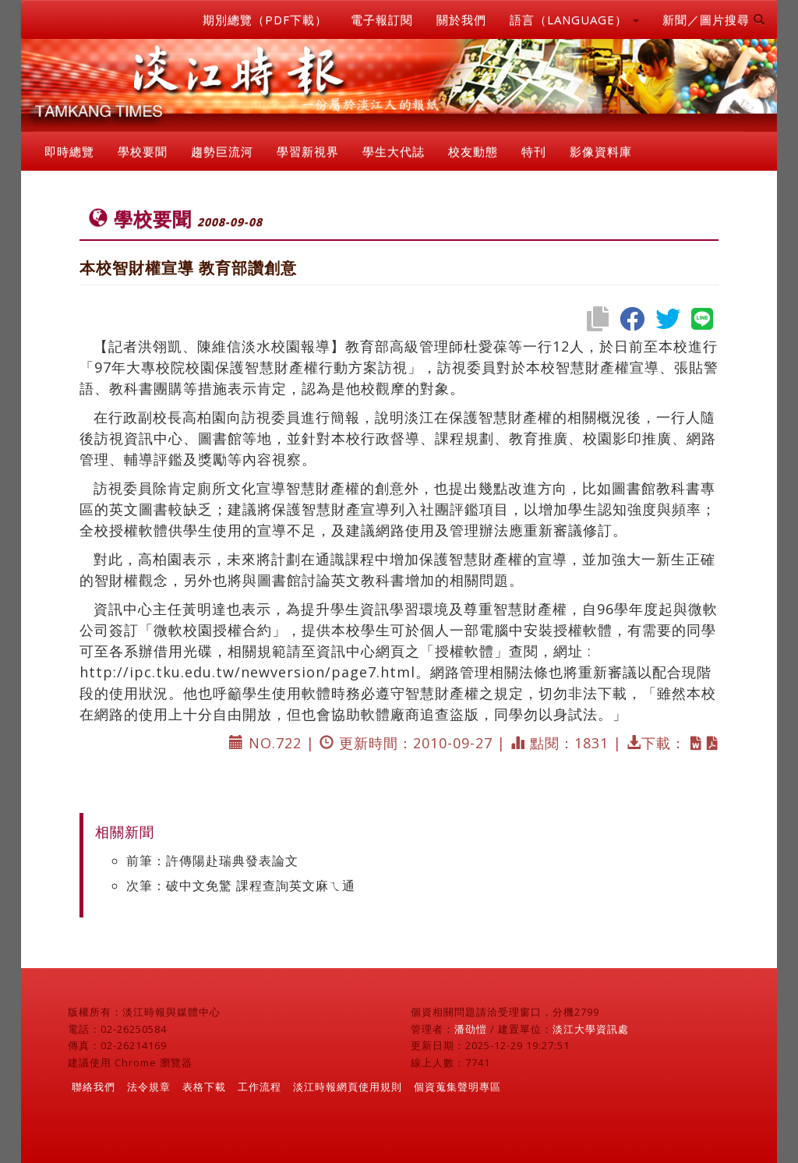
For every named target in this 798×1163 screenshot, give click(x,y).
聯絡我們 (93, 1087)
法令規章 (149, 1087)
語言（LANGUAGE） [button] (574, 19)
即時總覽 (69, 151)
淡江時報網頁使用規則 (347, 1087)
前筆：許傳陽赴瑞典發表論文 (212, 860)
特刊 (533, 151)
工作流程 (259, 1087)
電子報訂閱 (382, 19)
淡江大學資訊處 (591, 1029)
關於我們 (461, 19)
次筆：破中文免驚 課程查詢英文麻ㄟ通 (240, 885)
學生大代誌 (393, 151)
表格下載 (204, 1087)
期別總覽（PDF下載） (265, 19)
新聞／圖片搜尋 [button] (713, 19)
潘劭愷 (470, 1029)
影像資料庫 (601, 151)
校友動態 (473, 151)
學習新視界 (308, 151)
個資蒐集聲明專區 (457, 1087)
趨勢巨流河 (222, 151)
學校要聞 (143, 151)
